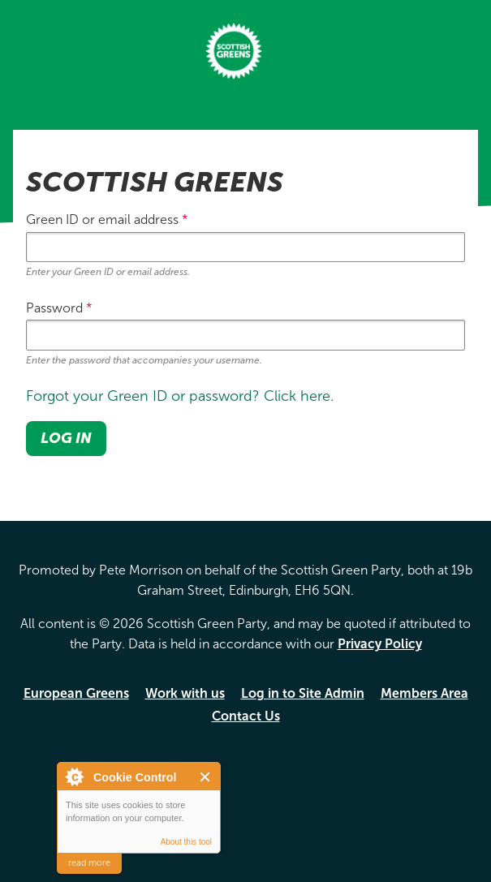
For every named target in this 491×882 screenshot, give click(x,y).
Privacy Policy (380, 644)
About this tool (186, 841)
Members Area (424, 693)
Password (59, 308)
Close (205, 777)
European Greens (76, 693)
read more (89, 863)
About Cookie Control (74, 776)
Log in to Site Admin (302, 693)
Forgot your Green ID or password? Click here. (180, 396)
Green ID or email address (107, 219)
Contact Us (246, 716)
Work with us (185, 693)
